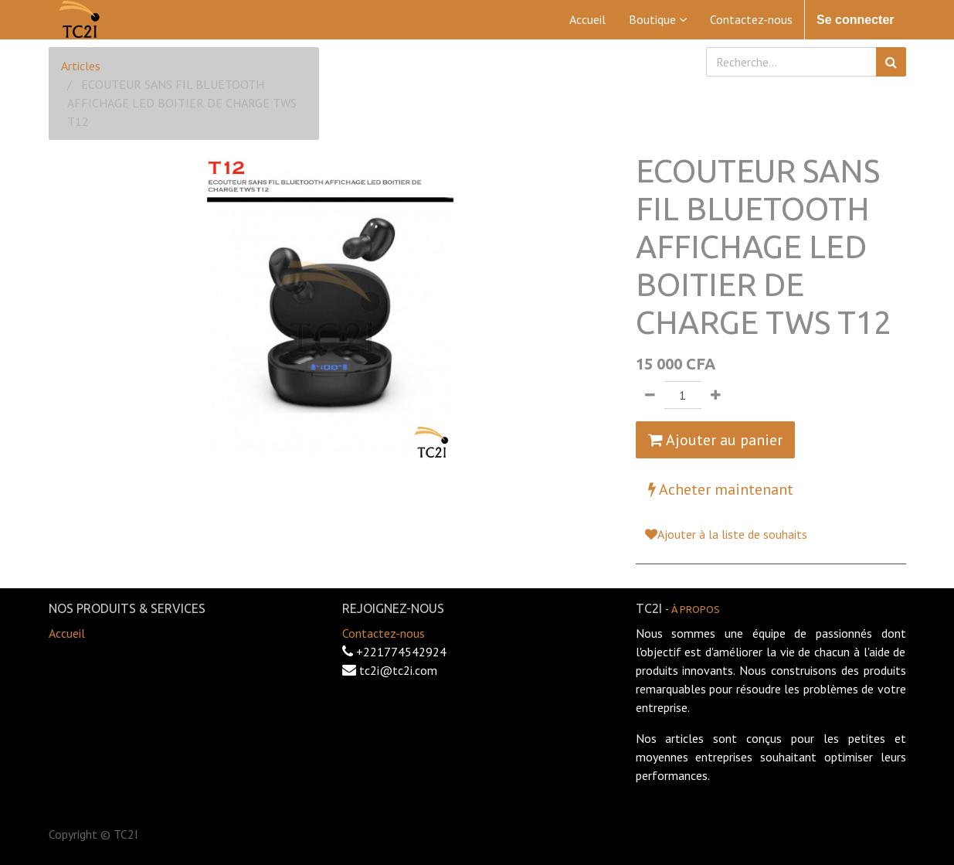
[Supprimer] (650, 395)
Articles (80, 65)
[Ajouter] (715, 395)
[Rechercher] (891, 62)
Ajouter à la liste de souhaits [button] (726, 534)
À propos (695, 609)
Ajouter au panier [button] (715, 440)
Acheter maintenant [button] (720, 489)
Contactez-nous (383, 633)
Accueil (67, 633)
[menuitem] (587, 19)
